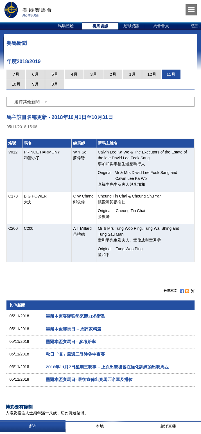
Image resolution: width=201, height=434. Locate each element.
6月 (35, 74)
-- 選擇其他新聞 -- (28, 101)
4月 (74, 74)
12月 (151, 74)
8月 (54, 84)
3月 (93, 74)
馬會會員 (161, 26)
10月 (16, 84)
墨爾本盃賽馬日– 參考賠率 (71, 341)
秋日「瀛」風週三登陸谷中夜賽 (75, 354)
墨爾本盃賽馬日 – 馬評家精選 (73, 329)
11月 (170, 74)
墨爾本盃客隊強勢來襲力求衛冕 (75, 316)
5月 (54, 74)
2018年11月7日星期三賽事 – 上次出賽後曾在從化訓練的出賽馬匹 (107, 366)
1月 (132, 74)
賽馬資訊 (100, 26)
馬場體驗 (66, 26)
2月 (113, 74)
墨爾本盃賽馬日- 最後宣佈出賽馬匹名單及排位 (89, 379)
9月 (35, 84)
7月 (16, 74)
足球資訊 (131, 26)
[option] (66, 26)
